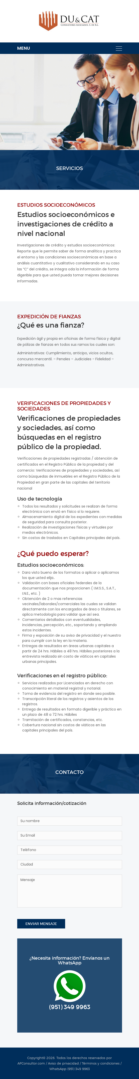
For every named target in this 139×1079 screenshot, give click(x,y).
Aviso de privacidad (63, 1063)
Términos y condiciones (101, 1063)
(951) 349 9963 (69, 1007)
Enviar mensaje (41, 923)
